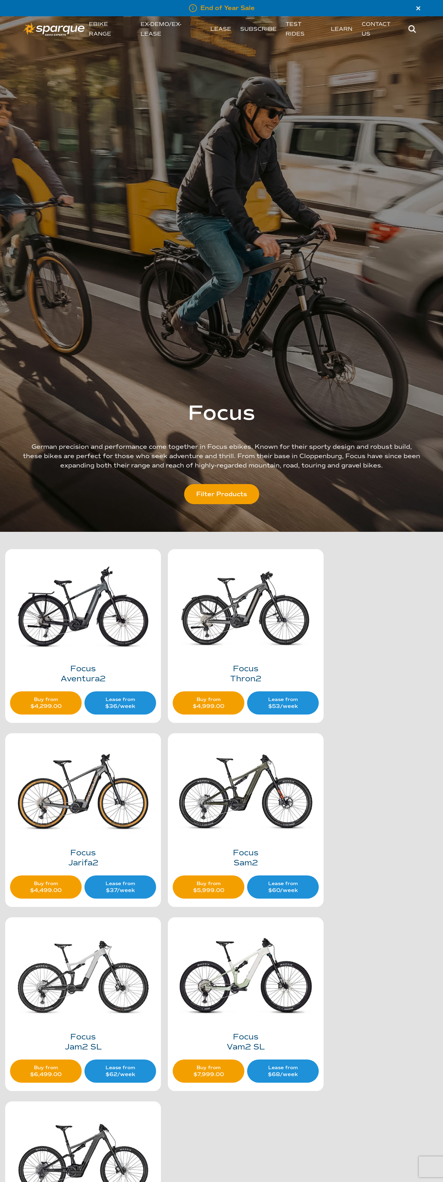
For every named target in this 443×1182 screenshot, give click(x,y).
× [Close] (418, 8)
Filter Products (221, 494)
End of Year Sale (227, 8)
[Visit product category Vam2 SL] (367, 799)
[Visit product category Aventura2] (75, 627)
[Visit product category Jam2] (75, 972)
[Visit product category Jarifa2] (367, 627)
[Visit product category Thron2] (221, 627)
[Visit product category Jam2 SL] (221, 799)
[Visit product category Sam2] (75, 799)
